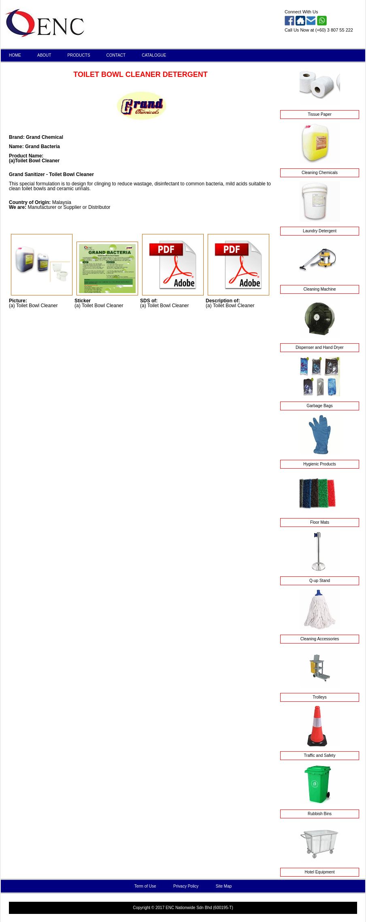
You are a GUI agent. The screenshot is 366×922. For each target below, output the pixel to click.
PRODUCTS (78, 55)
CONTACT (116, 55)
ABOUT (44, 55)
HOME (15, 55)
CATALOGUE (154, 55)
